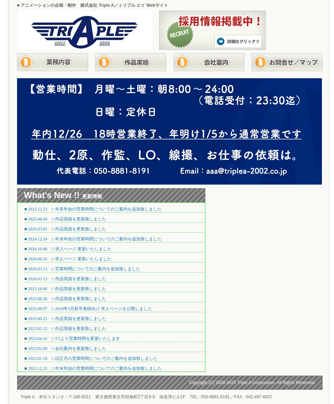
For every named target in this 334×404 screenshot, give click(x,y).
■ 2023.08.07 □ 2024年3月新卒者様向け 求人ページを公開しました (88, 308)
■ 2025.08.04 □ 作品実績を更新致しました (66, 219)
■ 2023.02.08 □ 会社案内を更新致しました (66, 348)
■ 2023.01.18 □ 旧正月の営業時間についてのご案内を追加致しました (91, 358)
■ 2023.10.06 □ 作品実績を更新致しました (66, 288)
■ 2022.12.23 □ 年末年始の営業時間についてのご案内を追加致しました (93, 368)
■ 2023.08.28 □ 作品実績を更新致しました (66, 298)
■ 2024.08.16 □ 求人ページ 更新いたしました (68, 258)
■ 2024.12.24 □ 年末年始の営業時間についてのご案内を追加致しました (93, 238)
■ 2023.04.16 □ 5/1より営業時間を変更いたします (72, 338)
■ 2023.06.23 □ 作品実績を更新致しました (66, 318)
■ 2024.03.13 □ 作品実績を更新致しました (66, 278)
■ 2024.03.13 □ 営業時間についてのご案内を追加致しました (83, 268)
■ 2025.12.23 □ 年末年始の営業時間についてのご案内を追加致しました (93, 209)
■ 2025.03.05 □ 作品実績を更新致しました (66, 229)
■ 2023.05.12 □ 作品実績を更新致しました (66, 328)
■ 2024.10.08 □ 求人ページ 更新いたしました (68, 248)
